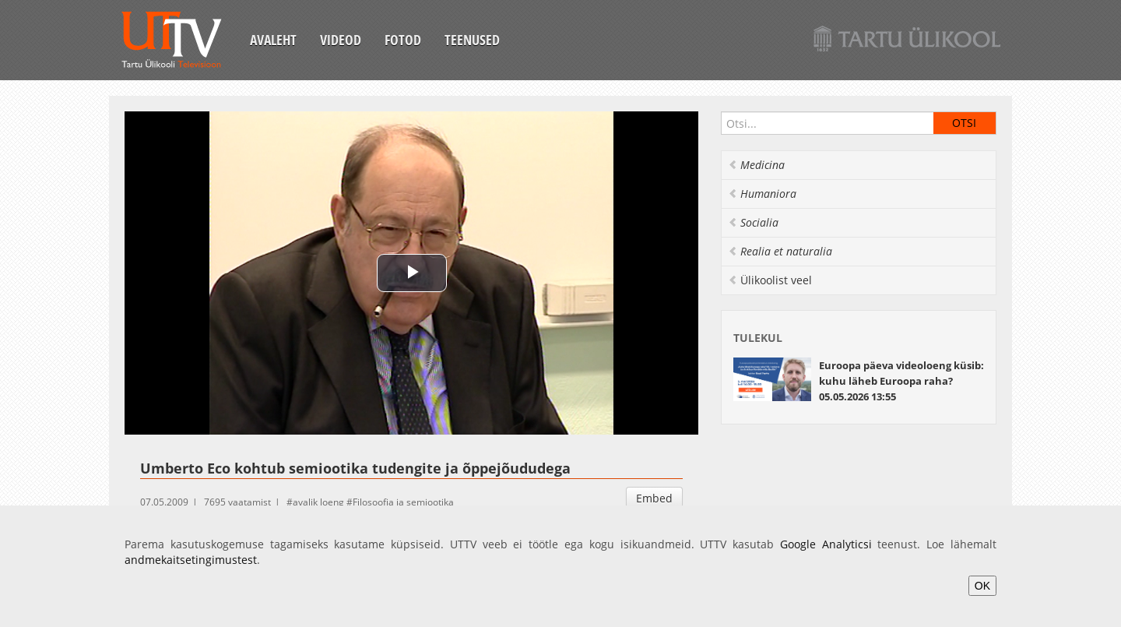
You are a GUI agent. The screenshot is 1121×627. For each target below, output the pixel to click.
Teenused (472, 39)
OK (982, 585)
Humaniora (762, 193)
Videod (340, 39)
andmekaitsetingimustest (191, 559)
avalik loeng (318, 502)
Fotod (403, 39)
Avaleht (273, 39)
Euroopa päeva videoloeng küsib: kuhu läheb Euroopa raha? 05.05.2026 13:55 (901, 380)
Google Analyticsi (826, 544)
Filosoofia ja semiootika (403, 502)
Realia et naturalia (780, 251)
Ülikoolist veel (770, 280)
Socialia (753, 222)
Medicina (756, 164)
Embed (654, 498)
